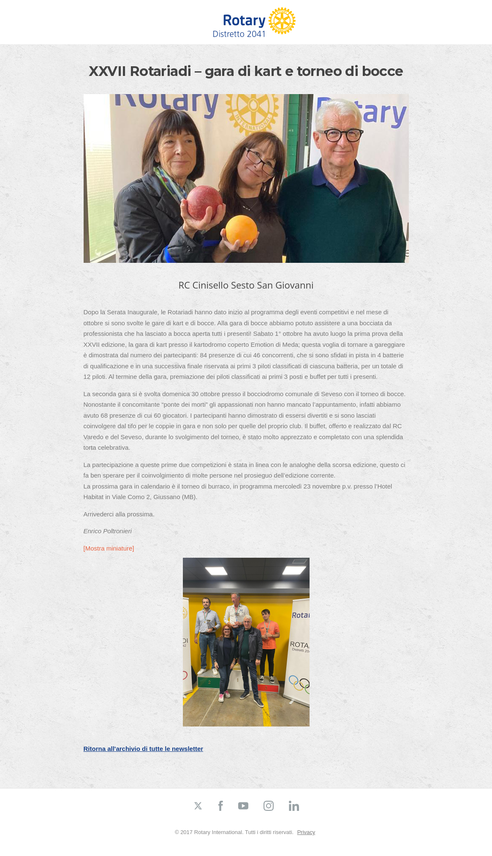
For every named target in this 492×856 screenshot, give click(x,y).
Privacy (306, 832)
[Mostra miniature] (109, 548)
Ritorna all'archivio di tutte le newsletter (144, 748)
